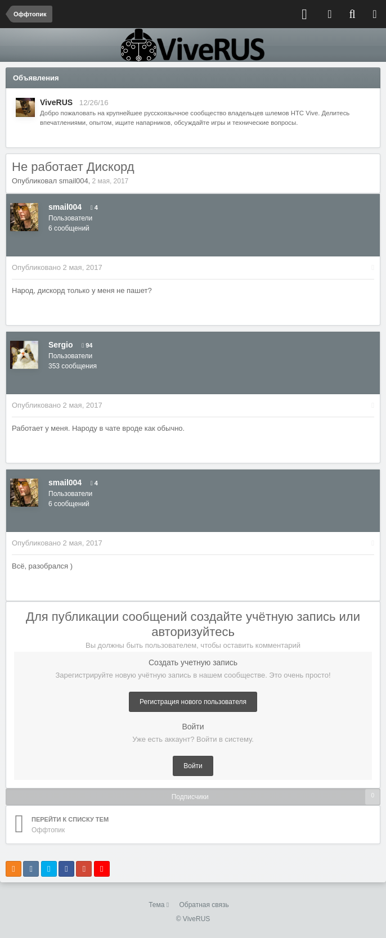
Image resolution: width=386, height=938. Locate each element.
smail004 (73, 181)
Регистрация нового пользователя (193, 702)
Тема (159, 905)
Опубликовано (57, 267)
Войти (193, 766)
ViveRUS (56, 102)
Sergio (60, 344)
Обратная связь (203, 905)
